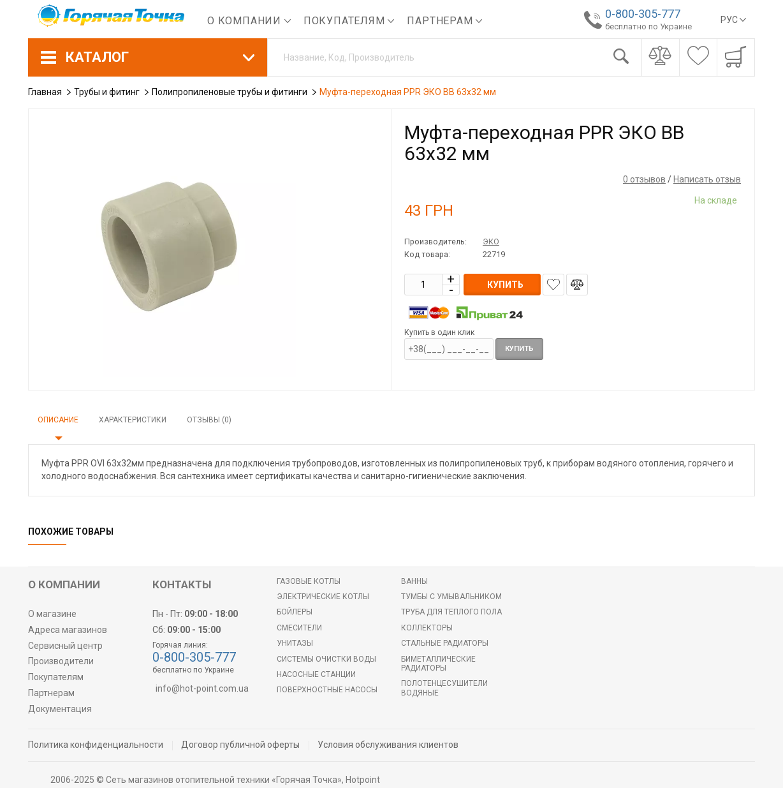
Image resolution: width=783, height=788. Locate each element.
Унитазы (295, 643)
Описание (58, 419)
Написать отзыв (707, 179)
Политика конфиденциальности (95, 745)
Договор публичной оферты (240, 745)
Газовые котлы (308, 581)
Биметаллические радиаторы (438, 664)
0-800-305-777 (642, 13)
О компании (249, 21)
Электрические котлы (323, 596)
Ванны (414, 581)
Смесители (299, 627)
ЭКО (491, 241)
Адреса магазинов (67, 630)
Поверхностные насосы (327, 689)
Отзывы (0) (209, 419)
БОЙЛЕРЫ (294, 611)
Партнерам (444, 21)
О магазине (52, 614)
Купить (519, 349)
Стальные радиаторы (444, 643)
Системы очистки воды (326, 659)
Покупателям (349, 21)
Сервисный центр (65, 646)
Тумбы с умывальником (451, 596)
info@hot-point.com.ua (202, 688)
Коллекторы (427, 627)
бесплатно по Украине (647, 26)
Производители (61, 661)
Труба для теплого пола (451, 611)
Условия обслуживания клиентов (388, 745)
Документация (60, 709)
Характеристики (132, 419)
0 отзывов (644, 179)
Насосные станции (316, 674)
